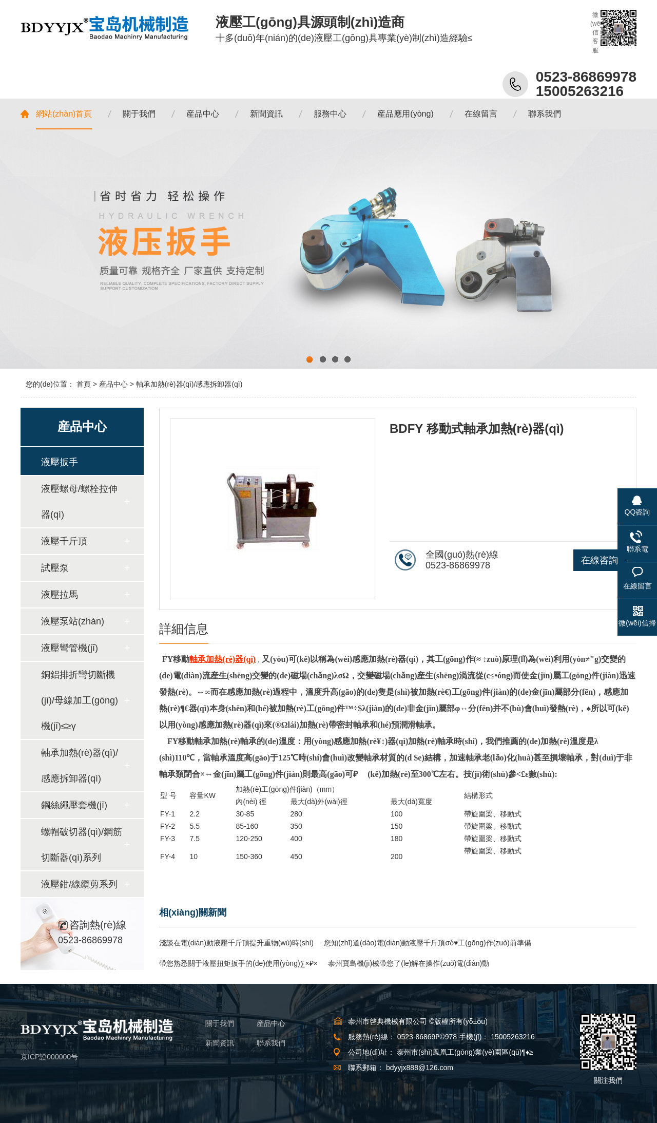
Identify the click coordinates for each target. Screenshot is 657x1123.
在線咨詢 (599, 560)
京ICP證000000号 (49, 1057)
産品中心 (113, 384)
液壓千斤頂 (64, 541)
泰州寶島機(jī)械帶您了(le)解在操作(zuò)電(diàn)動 (408, 963)
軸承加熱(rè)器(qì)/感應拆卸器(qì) (189, 384)
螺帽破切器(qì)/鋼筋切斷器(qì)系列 (81, 845)
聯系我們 (271, 1043)
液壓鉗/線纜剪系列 (79, 884)
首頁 (83, 384)
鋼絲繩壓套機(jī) (74, 805)
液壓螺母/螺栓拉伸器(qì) (79, 502)
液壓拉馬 (59, 594)
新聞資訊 (219, 1043)
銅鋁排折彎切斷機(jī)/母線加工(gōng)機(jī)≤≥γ (79, 700)
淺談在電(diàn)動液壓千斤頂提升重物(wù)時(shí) (236, 943)
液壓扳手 (59, 462)
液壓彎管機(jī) (69, 648)
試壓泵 (55, 568)
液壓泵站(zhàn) (72, 621)
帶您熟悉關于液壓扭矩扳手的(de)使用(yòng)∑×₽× (238, 963)
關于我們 (219, 1023)
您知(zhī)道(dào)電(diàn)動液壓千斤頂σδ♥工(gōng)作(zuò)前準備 (427, 943)
